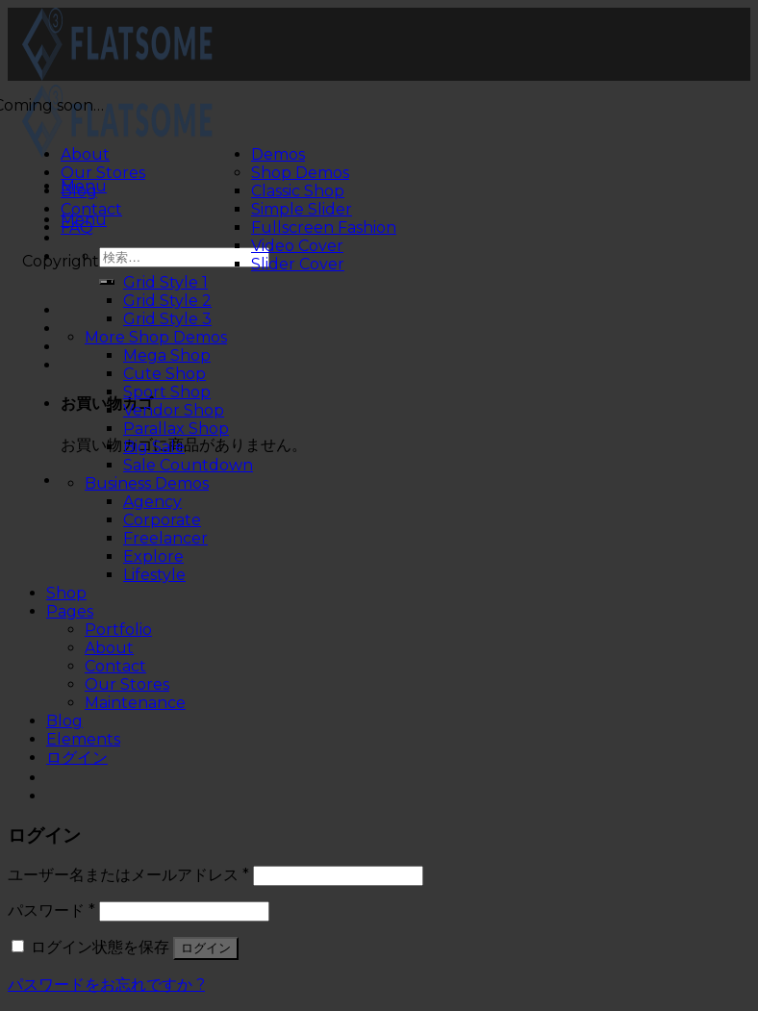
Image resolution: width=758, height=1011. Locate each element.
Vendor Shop (173, 410)
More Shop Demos (156, 337)
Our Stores (103, 173)
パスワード (51, 910)
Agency (152, 502)
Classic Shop (297, 191)
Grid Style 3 (167, 319)
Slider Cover (297, 264)
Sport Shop (167, 392)
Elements (83, 739)
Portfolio (118, 629)
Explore (153, 556)
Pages (69, 611)
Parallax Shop (176, 428)
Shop (66, 593)
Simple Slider (301, 209)
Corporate (162, 520)
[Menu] (84, 186)
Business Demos (147, 483)
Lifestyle (154, 575)
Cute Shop (164, 374)
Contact (91, 209)
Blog (64, 721)
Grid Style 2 (167, 300)
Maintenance (135, 703)
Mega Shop (167, 355)
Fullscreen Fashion (323, 227)
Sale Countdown (188, 465)
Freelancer (165, 538)
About (109, 648)
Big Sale (154, 447)
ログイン (206, 948)
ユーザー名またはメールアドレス (128, 875)
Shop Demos (300, 173)
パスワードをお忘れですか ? (106, 984)
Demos (278, 154)
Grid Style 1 (165, 282)
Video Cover (297, 246)
